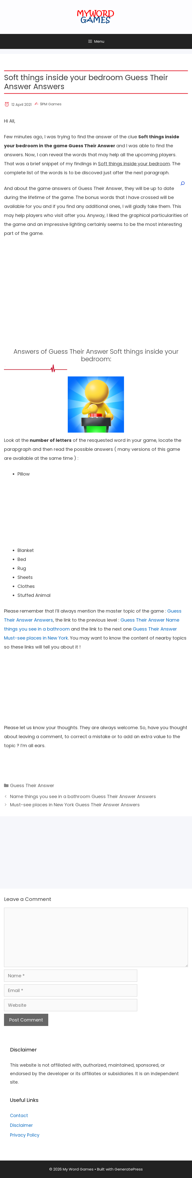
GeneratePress (128, 1169)
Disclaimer (21, 1125)
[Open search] (182, 183)
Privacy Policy (25, 1135)
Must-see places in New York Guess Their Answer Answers (75, 805)
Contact (19, 1116)
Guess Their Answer (32, 785)
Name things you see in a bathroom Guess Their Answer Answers (83, 796)
